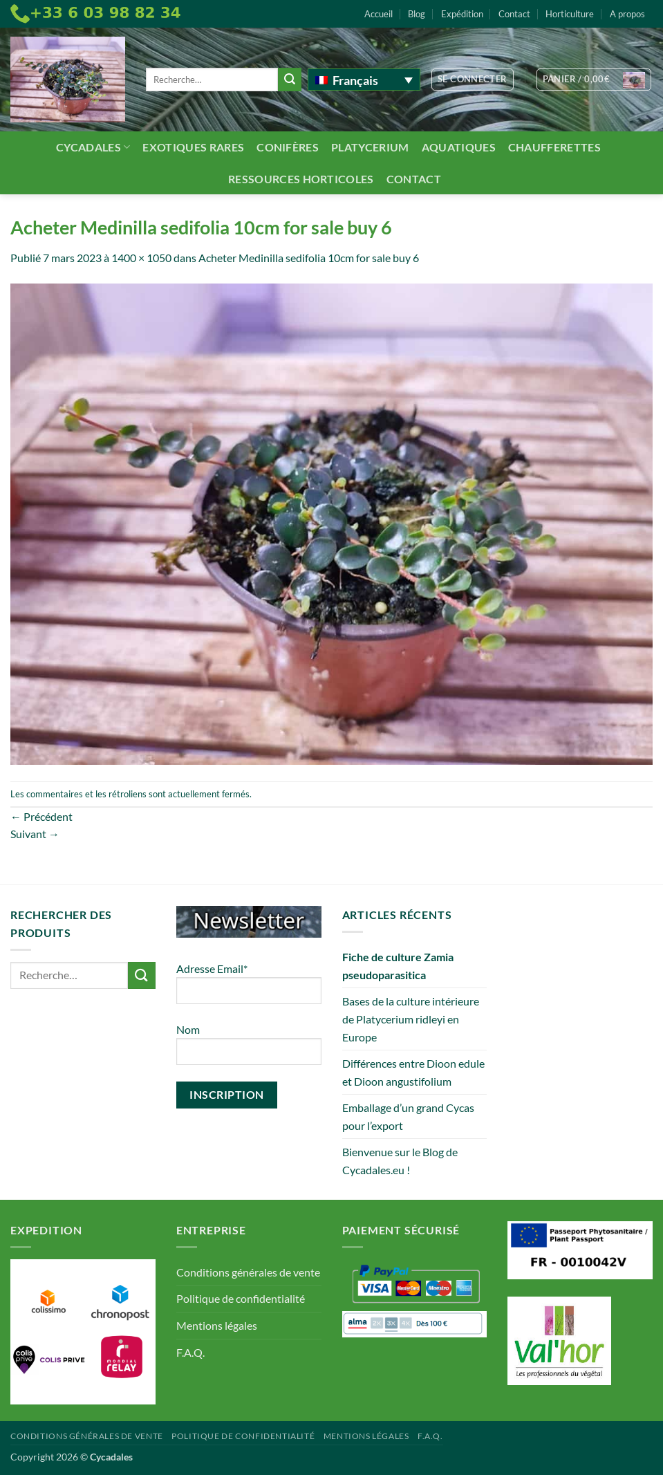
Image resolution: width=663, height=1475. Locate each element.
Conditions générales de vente (248, 1272)
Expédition (462, 13)
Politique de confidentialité (240, 1298)
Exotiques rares (193, 147)
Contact (514, 13)
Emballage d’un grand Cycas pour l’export (408, 1116)
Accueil (378, 13)
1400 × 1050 (141, 257)
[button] (472, 79)
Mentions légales (216, 1325)
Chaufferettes (554, 147)
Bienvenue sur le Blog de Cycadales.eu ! (400, 1160)
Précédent (41, 816)
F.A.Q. (190, 1352)
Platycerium (370, 147)
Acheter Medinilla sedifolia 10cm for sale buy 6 (308, 257)
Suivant (34, 833)
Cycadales (93, 147)
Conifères (287, 147)
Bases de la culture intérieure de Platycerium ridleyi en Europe (410, 1018)
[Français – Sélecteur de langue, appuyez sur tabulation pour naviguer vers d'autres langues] (364, 79)
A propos (627, 13)
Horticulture (569, 13)
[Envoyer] (289, 79)
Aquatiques (459, 147)
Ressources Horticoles (301, 178)
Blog (416, 13)
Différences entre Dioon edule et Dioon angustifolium (413, 1072)
